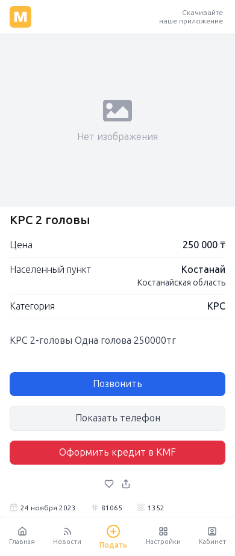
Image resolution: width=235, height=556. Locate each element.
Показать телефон (117, 418)
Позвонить (117, 384)
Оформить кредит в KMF (117, 452)
